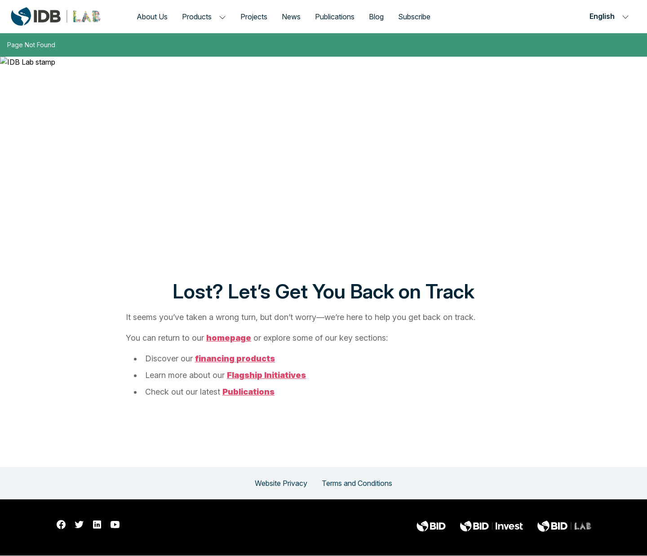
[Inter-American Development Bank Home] (56, 16)
